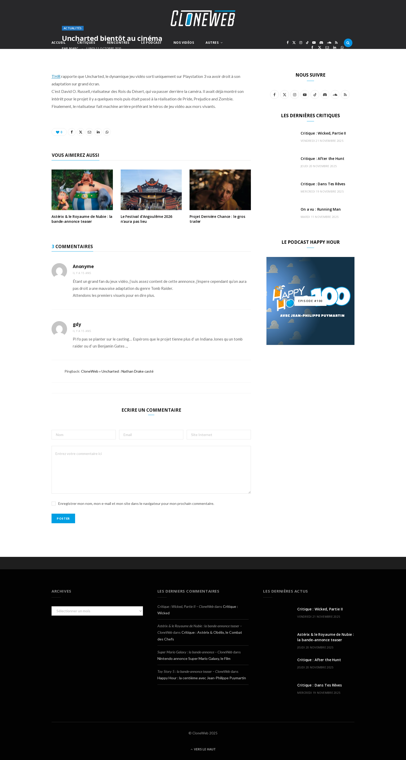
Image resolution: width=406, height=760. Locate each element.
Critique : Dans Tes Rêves (323, 183)
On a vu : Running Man (321, 209)
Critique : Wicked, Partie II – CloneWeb (185, 606)
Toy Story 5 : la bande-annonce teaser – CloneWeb (193, 671)
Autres (212, 42)
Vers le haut (203, 749)
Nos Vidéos (183, 42)
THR (56, 76)
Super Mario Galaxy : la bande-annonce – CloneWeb (194, 652)
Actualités (73, 28)
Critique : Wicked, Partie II (323, 133)
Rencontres (118, 42)
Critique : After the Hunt (322, 158)
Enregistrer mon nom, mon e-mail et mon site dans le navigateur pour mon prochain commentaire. (136, 503)
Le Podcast (151, 42)
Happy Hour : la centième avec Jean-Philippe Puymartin (201, 678)
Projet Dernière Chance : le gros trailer (217, 219)
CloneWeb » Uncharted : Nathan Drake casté (117, 371)
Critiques (86, 42)
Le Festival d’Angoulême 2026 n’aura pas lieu (146, 219)
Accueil (59, 42)
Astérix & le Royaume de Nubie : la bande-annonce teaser (82, 219)
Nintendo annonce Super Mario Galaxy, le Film (193, 658)
